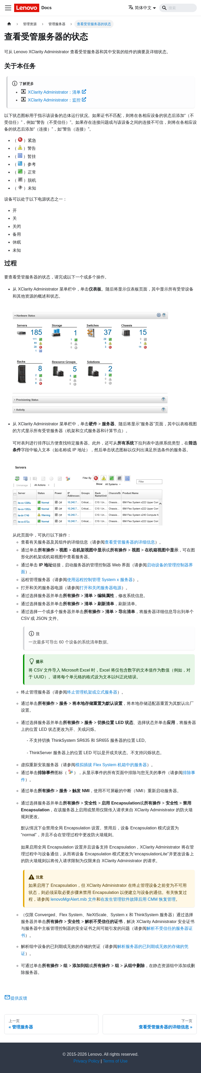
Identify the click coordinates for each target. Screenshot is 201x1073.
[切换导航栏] (8, 8)
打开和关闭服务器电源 (100, 588)
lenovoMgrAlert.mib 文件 (73, 899)
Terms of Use (115, 1061)
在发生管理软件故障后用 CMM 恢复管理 (138, 899)
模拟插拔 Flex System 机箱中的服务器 (111, 765)
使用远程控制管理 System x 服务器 (100, 579)
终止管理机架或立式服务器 (92, 692)
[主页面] (9, 24)
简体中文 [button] (140, 8)
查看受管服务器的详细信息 (130, 542)
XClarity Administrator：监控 (57, 100)
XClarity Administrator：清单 (57, 92)
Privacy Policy (87, 1061)
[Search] (178, 8)
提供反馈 (15, 998)
